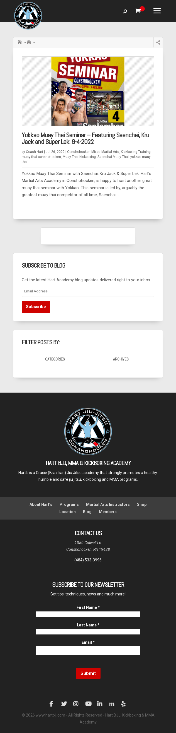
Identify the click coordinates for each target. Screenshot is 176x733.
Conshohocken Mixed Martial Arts (93, 152)
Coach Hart (34, 152)
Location (67, 512)
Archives (121, 359)
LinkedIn (100, 704)
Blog (87, 512)
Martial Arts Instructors (108, 504)
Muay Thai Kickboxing (79, 157)
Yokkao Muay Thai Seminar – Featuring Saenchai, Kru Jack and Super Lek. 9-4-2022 (85, 138)
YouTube (88, 704)
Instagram (76, 704)
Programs (69, 504)
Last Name (88, 625)
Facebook (52, 704)
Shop (141, 504)
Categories (55, 359)
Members (108, 512)
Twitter (64, 704)
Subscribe (36, 306)
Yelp (124, 704)
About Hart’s (41, 504)
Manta (112, 704)
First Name (88, 607)
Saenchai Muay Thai (29, 42)
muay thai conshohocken (41, 157)
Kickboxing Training (136, 152)
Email (88, 642)
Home (20, 41)
